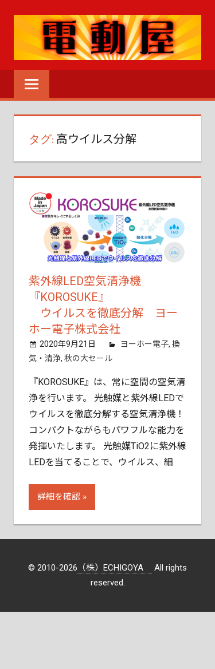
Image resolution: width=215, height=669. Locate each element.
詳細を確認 (58, 497)
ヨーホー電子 (144, 344)
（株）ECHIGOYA (114, 568)
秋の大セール (88, 358)
